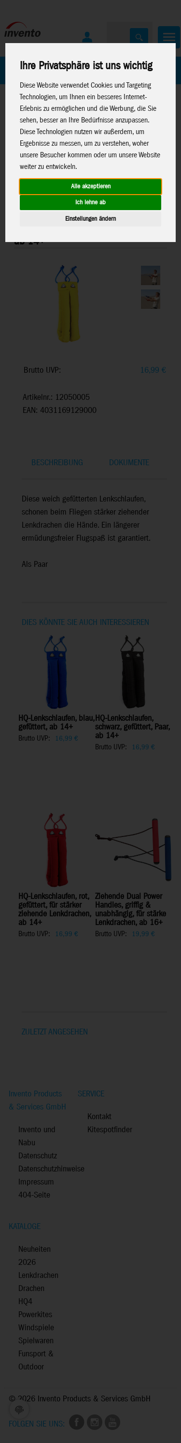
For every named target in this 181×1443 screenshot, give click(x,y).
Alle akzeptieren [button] (91, 186)
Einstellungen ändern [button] (90, 219)
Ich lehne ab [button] (90, 202)
